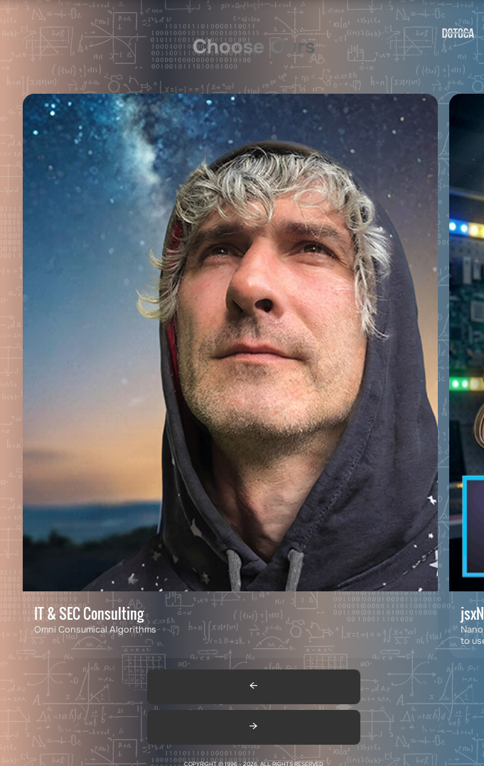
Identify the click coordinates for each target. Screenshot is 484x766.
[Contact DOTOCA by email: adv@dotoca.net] (230, 376)
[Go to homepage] (458, 36)
